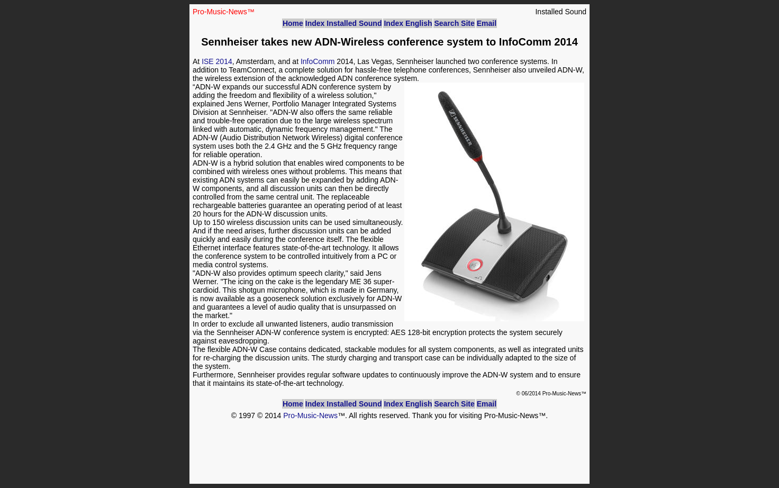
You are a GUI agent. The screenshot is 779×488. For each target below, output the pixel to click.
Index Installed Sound (343, 23)
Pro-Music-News (310, 415)
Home (293, 23)
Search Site (454, 23)
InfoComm (318, 61)
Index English (408, 23)
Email (486, 23)
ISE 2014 (217, 61)
